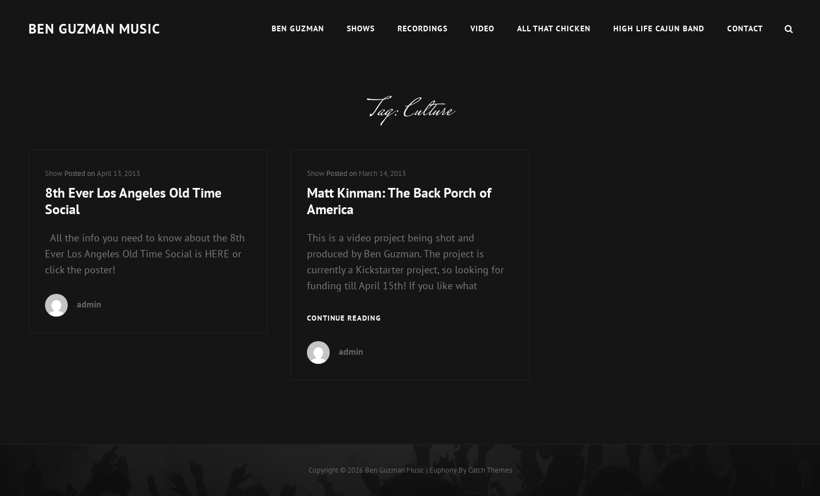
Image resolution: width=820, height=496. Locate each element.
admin (89, 304)
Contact (745, 28)
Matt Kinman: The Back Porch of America (399, 201)
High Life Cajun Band (658, 28)
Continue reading (344, 318)
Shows (361, 28)
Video (482, 28)
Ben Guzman (298, 28)
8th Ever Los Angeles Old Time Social (133, 201)
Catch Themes (490, 470)
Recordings (422, 28)
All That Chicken (554, 28)
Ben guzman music (94, 29)
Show (54, 173)
